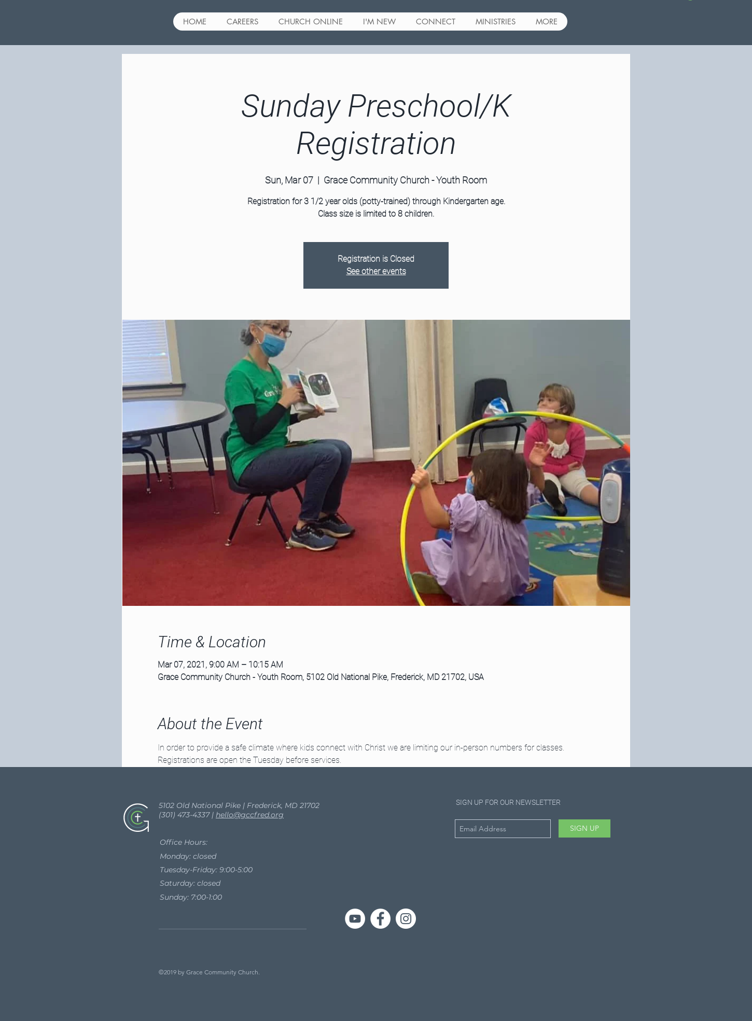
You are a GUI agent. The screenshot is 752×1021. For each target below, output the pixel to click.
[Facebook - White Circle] (380, 919)
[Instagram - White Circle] (406, 919)
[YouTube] (355, 919)
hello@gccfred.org (250, 814)
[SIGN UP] (584, 828)
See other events (376, 271)
